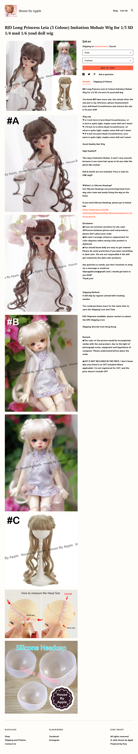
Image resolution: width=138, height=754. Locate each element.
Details (86, 81)
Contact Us (10, 744)
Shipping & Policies (102, 81)
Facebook (54, 736)
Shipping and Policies (15, 740)
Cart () (124, 11)
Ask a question (106, 74)
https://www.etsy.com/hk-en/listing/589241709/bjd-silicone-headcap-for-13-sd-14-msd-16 (107, 213)
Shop (115, 11)
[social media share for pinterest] (94, 74)
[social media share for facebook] (83, 74)
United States (101, 46)
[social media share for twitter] (89, 74)
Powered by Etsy (118, 744)
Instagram (54, 740)
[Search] (132, 11)
